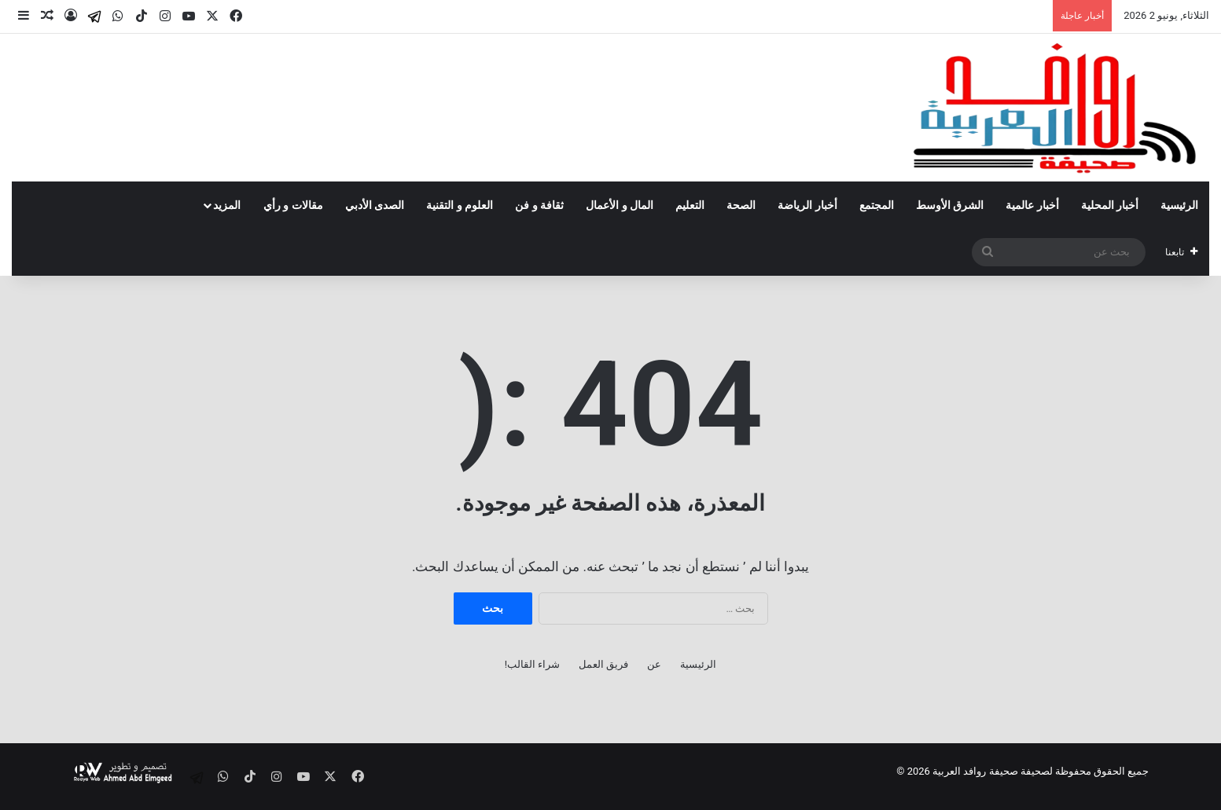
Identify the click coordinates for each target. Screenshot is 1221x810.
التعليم (689, 205)
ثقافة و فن (539, 205)
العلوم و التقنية (459, 205)
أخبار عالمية (1032, 205)
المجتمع (876, 205)
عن (654, 664)
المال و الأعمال (619, 205)
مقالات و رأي (293, 205)
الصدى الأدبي (374, 205)
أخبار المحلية (1109, 205)
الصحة (741, 205)
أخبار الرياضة (807, 205)
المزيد (227, 205)
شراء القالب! (533, 664)
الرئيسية (1179, 205)
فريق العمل (603, 664)
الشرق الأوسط (950, 205)
